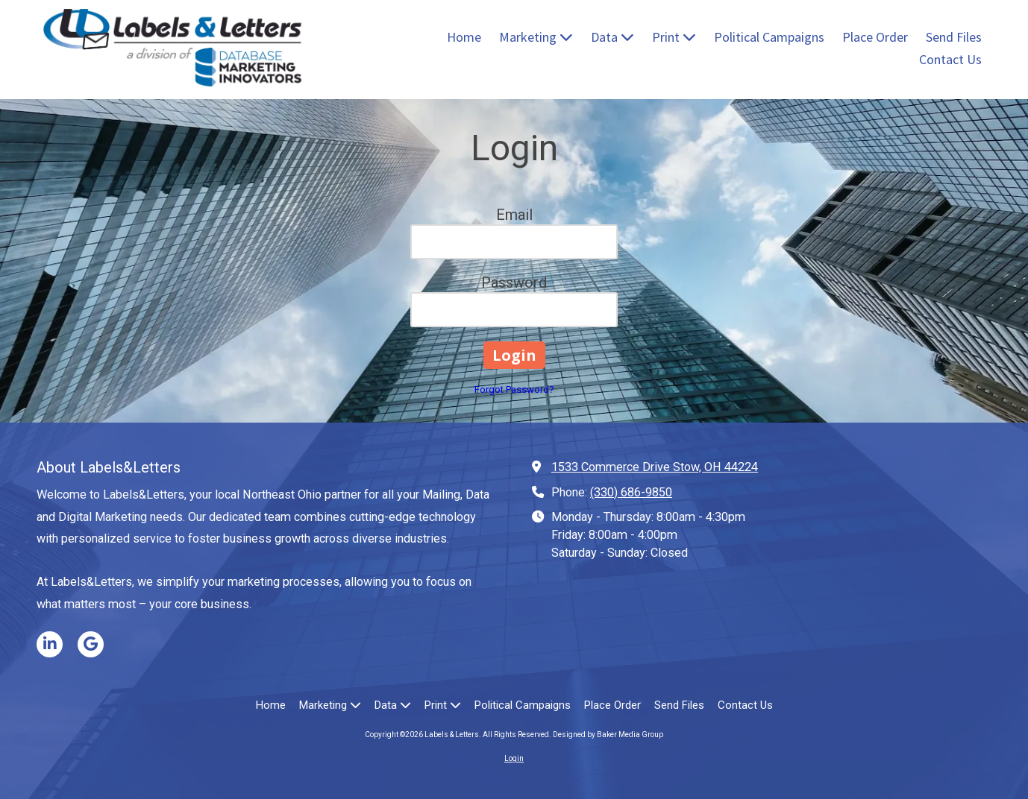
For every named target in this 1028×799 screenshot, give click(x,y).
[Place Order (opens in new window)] (875, 38)
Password (514, 282)
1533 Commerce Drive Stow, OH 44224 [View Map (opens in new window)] (654, 467)
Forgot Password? (514, 389)
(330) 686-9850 (631, 492)
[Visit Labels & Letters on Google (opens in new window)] (91, 644)
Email (514, 215)
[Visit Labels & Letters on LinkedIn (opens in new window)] (50, 644)
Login (514, 758)
